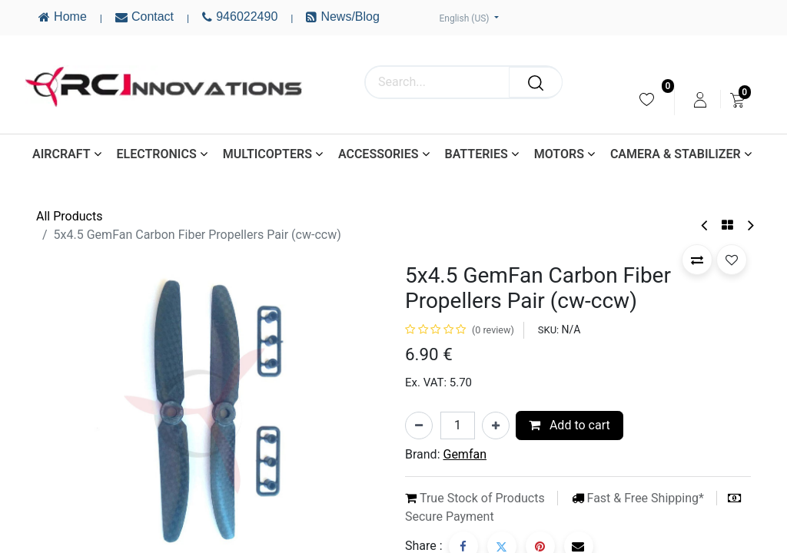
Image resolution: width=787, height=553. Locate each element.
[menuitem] (646, 99)
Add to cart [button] (569, 425)
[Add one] (496, 425)
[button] (697, 259)
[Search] (536, 82)
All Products (69, 216)
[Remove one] (419, 425)
